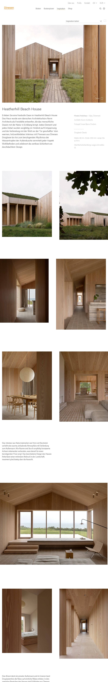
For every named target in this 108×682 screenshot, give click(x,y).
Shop (70, 9)
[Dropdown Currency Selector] (102, 3)
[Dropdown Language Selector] (95, 3)
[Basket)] (104, 8)
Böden (38, 9)
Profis (79, 3)
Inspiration (61, 9)
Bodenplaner (49, 9)
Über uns (71, 3)
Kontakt (87, 3)
